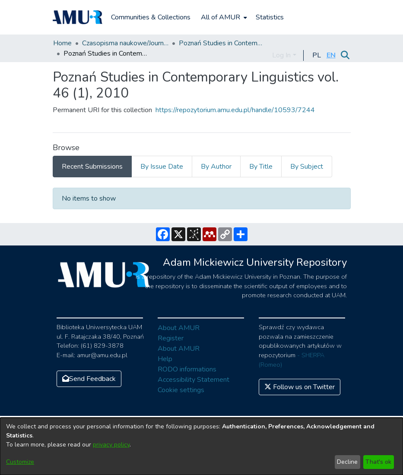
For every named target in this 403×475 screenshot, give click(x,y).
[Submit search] (345, 55)
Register (171, 338)
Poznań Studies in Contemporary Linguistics (222, 43)
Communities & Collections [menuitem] (150, 17)
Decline (347, 462)
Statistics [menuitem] (270, 17)
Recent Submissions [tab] (92, 166)
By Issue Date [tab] (161, 166)
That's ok (378, 462)
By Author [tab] (216, 166)
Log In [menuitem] (281, 55)
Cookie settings (181, 390)
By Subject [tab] (306, 166)
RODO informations (187, 369)
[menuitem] (223, 17)
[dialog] (201, 446)
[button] (317, 55)
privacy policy (111, 444)
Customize (20, 462)
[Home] (78, 17)
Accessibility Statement (193, 379)
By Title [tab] (261, 166)
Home (62, 43)
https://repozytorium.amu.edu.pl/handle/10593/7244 (235, 110)
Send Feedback (89, 379)
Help (165, 359)
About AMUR (179, 328)
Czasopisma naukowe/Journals (125, 43)
